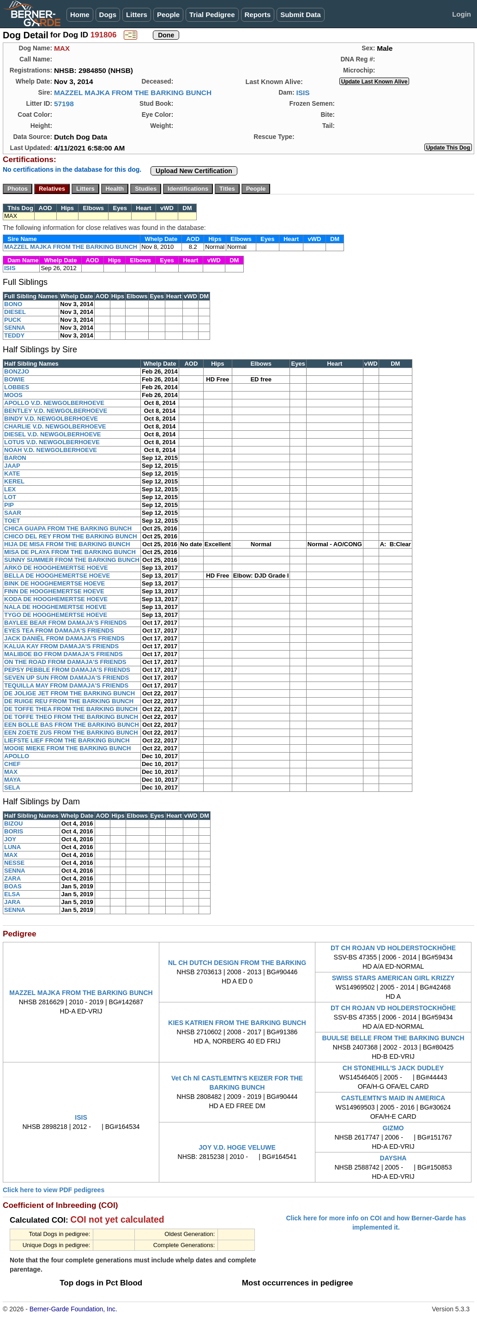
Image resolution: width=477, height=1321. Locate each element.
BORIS (13, 831)
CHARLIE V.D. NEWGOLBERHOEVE (55, 426)
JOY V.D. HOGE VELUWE (237, 1147)
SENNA (14, 327)
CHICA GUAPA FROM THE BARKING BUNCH (68, 528)
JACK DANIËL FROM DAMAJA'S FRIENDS (64, 638)
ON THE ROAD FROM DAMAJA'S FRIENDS (65, 661)
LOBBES (16, 387)
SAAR (12, 512)
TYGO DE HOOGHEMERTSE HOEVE (55, 614)
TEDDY (14, 335)
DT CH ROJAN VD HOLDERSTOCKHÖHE (393, 948)
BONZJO (16, 371)
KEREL (14, 481)
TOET (12, 520)
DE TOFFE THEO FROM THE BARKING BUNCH (71, 716)
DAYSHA (393, 1158)
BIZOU (13, 823)
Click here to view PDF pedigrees (53, 1190)
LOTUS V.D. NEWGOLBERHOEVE (52, 442)
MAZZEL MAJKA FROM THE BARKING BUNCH (132, 93)
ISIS (302, 93)
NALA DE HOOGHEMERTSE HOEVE (55, 606)
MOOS (13, 395)
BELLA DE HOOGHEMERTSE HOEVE (57, 575)
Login (461, 14)
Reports (258, 14)
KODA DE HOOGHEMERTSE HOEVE (56, 599)
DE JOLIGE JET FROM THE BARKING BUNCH (69, 693)
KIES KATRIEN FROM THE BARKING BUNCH (237, 1022)
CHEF (12, 763)
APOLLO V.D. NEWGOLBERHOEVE (54, 402)
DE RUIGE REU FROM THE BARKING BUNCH (68, 701)
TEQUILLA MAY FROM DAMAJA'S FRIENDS (66, 685)
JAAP (12, 465)
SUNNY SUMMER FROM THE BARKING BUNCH (71, 559)
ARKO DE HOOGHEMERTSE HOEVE (56, 567)
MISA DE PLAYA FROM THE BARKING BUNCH (70, 552)
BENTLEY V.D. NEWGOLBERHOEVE (55, 410)
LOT (10, 497)
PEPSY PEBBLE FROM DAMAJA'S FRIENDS (67, 669)
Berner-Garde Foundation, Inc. (73, 1309)
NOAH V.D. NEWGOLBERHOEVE (50, 449)
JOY (10, 839)
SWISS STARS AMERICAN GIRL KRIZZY (393, 978)
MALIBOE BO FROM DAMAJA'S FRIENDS (63, 654)
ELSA (12, 894)
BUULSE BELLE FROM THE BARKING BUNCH (393, 1038)
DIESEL (15, 311)
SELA (12, 787)
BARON (15, 457)
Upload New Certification (194, 171)
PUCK (12, 319)
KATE (12, 473)
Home (80, 14)
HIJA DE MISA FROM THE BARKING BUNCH (67, 544)
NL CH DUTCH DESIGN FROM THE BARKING (237, 962)
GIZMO (393, 1128)
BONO (13, 304)
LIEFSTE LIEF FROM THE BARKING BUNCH (67, 740)
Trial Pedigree (212, 14)
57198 (64, 104)
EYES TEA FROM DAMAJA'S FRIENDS (59, 630)
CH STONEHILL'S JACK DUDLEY (393, 1068)
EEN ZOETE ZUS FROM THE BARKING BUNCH (71, 732)
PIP (9, 504)
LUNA (12, 847)
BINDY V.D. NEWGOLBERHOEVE (51, 418)
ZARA (12, 878)
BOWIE (14, 379)
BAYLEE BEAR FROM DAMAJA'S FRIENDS (65, 622)
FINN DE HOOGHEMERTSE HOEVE (54, 591)
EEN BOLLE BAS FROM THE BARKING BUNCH (71, 724)
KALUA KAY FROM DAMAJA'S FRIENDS (61, 646)
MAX (11, 771)
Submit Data (300, 14)
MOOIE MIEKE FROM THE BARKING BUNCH (67, 748)
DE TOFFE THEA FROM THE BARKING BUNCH (71, 709)
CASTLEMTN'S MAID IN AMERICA (393, 1098)
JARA (12, 902)
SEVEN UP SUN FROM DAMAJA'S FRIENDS (66, 677)
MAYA (12, 779)
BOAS (13, 886)
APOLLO (16, 756)
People (168, 14)
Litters (136, 14)
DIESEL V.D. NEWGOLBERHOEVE (52, 434)
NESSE (14, 862)
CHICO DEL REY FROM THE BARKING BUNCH (70, 536)
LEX (10, 489)
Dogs (108, 14)
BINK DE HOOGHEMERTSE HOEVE (54, 583)
